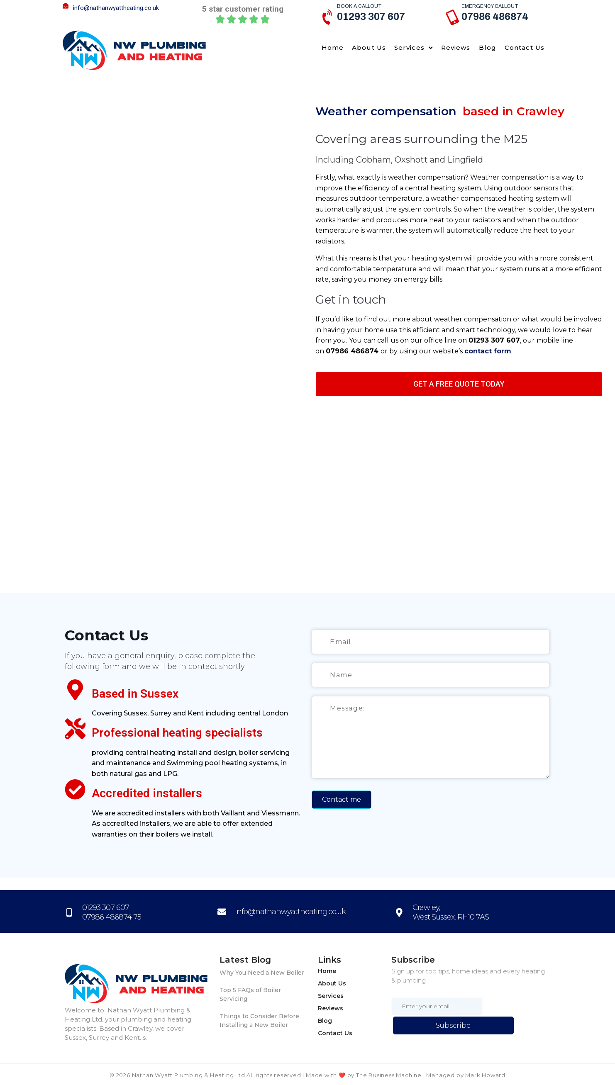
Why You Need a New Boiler (262, 972)
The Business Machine (389, 1075)
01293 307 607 (371, 16)
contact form (487, 351)
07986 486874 (494, 16)
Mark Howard (485, 1075)
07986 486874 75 (111, 917)
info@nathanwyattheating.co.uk (116, 8)
